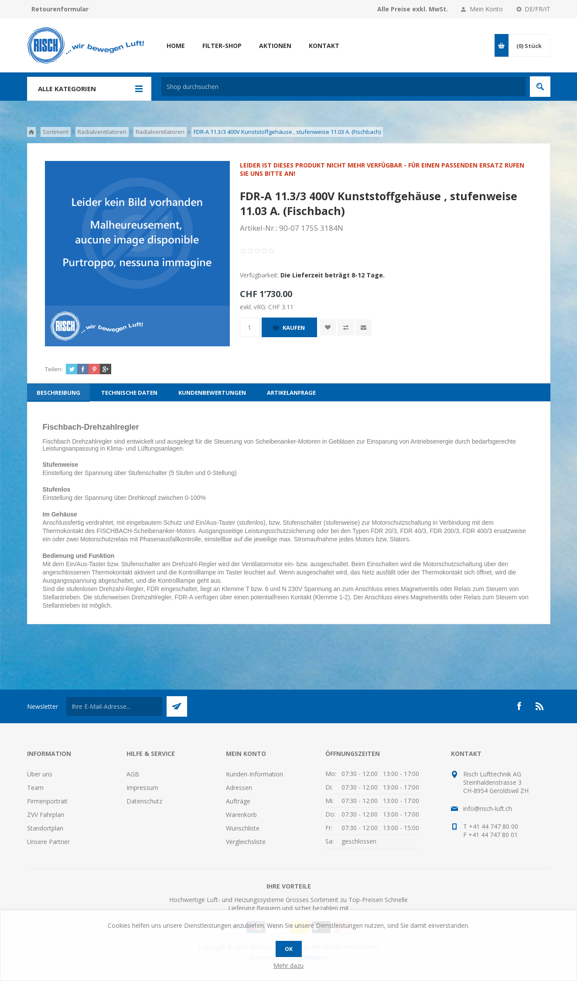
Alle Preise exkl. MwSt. (412, 9)
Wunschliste (242, 828)
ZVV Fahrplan (45, 814)
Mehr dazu (288, 965)
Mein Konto (486, 9)
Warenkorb (241, 814)
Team (35, 787)
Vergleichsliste (246, 841)
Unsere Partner (48, 841)
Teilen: (53, 369)
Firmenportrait (47, 801)
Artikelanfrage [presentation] (291, 393)
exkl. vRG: (254, 307)
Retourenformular (60, 9)
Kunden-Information (254, 774)
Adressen (239, 787)
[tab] (58, 392)
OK (289, 949)
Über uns (39, 774)
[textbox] (343, 86)
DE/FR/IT (537, 9)
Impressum (142, 787)
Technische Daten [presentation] (129, 393)
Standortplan (45, 828)
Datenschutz (144, 801)
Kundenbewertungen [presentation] (212, 393)
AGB (132, 774)
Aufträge (238, 801)
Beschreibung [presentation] (58, 393)
